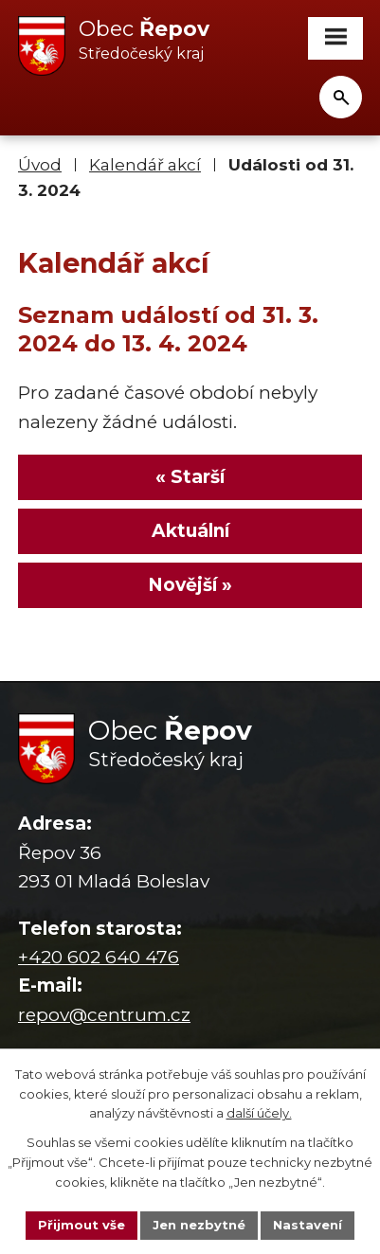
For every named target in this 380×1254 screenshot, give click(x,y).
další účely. (259, 1113)
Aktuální (190, 531)
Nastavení (307, 1224)
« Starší (190, 477)
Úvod (40, 164)
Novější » (190, 585)
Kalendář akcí (145, 164)
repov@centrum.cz (104, 1015)
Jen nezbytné (199, 1224)
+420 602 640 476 (98, 957)
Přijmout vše (81, 1224)
